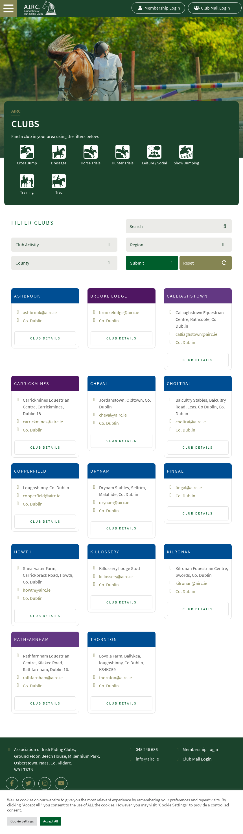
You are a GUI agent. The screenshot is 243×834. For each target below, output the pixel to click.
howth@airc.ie (37, 590)
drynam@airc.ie (114, 502)
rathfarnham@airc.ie (43, 677)
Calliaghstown (187, 296)
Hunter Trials (122, 155)
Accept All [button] (50, 821)
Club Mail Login (211, 8)
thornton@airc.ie (115, 677)
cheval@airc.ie (113, 415)
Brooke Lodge (108, 296)
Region (136, 244)
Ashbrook (27, 296)
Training (27, 184)
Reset (205, 265)
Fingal (175, 471)
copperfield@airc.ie (41, 495)
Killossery (104, 551)
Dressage (58, 155)
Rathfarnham (31, 639)
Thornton (103, 639)
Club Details (45, 338)
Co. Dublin (33, 320)
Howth (23, 551)
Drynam (100, 471)
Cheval (99, 383)
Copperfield (30, 471)
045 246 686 (147, 749)
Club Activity (27, 244)
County (22, 263)
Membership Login (158, 8)
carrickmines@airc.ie (43, 421)
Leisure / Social (154, 155)
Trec (59, 184)
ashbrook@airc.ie (40, 312)
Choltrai (178, 383)
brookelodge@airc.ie (119, 312)
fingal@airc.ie (189, 487)
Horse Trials (90, 155)
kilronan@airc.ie (191, 583)
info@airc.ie (147, 759)
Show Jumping (186, 155)
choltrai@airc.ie (191, 421)
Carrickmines (31, 383)
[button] (64, 245)
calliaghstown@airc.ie (196, 334)
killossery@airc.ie (116, 576)
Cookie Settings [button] (22, 821)
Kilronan (179, 551)
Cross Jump (27, 155)
